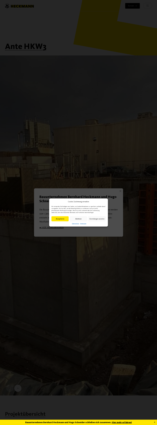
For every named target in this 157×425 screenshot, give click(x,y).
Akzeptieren (60, 219)
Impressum (83, 223)
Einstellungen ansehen (96, 219)
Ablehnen (78, 219)
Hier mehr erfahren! (122, 422)
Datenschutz (75, 223)
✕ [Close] (154, 422)
